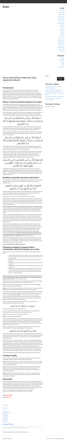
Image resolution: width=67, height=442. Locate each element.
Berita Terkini (5, 415)
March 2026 (61, 12)
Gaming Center (8, 424)
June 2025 (62, 29)
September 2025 (60, 23)
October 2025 (61, 21)
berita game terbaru (23, 426)
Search (47, 75)
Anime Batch (5, 413)
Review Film (5, 411)
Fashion (62, 61)
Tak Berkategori (61, 67)
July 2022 (62, 51)
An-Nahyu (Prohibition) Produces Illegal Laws (54, 96)
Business (62, 58)
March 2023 (61, 36)
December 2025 (61, 17)
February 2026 (61, 14)
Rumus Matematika (7, 412)
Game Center (5, 405)
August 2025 (61, 25)
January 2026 (61, 16)
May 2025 (62, 30)
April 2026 (62, 10)
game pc (22, 428)
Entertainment (61, 59)
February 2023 (61, 38)
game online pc (8, 428)
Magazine (48, 438)
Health (63, 63)
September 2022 (60, 47)
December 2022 (61, 42)
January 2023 (61, 40)
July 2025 (62, 27)
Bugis (6, 6)
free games (29, 426)
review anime (5, 421)
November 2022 (61, 43)
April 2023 (62, 34)
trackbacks (16, 432)
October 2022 (61, 45)
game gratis (33, 426)
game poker (27, 428)
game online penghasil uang (16, 428)
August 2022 (61, 49)
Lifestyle (62, 65)
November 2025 (61, 19)
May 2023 (62, 32)
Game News (5, 408)
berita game (17, 426)
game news (38, 426)
